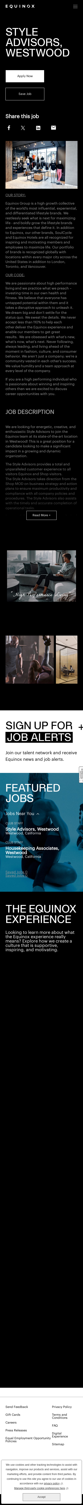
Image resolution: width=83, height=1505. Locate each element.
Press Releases (16, 1430)
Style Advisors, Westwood (32, 829)
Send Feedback (16, 1407)
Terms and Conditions (59, 1416)
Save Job (25, 94)
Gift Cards (12, 1414)
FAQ (55, 1425)
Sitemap (58, 1444)
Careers (11, 1422)
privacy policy (53, 1483)
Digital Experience (60, 1435)
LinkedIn (38, 128)
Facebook (8, 127)
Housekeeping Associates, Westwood (32, 850)
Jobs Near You (20, 814)
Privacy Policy (62, 1407)
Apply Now (25, 76)
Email (53, 128)
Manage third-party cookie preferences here (41, 1488)
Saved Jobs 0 (16, 872)
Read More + (41, 515)
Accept (42, 1496)
